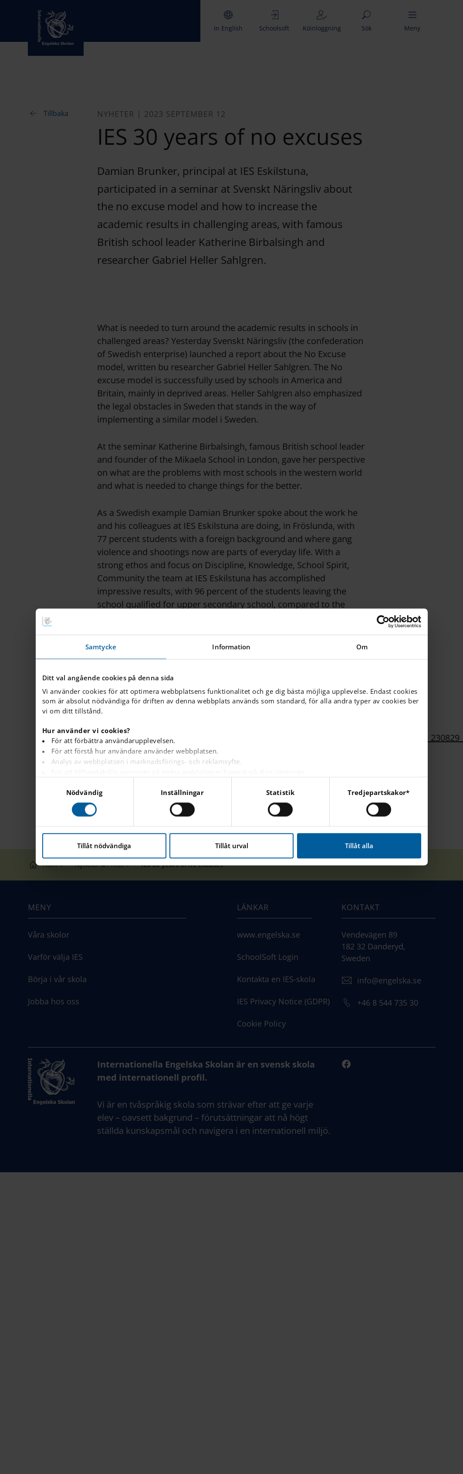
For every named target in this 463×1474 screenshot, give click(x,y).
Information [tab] (231, 646)
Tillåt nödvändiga (104, 846)
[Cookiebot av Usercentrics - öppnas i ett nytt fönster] (383, 621)
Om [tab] (362, 646)
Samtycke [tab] (100, 646)
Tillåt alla (359, 846)
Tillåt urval (231, 846)
